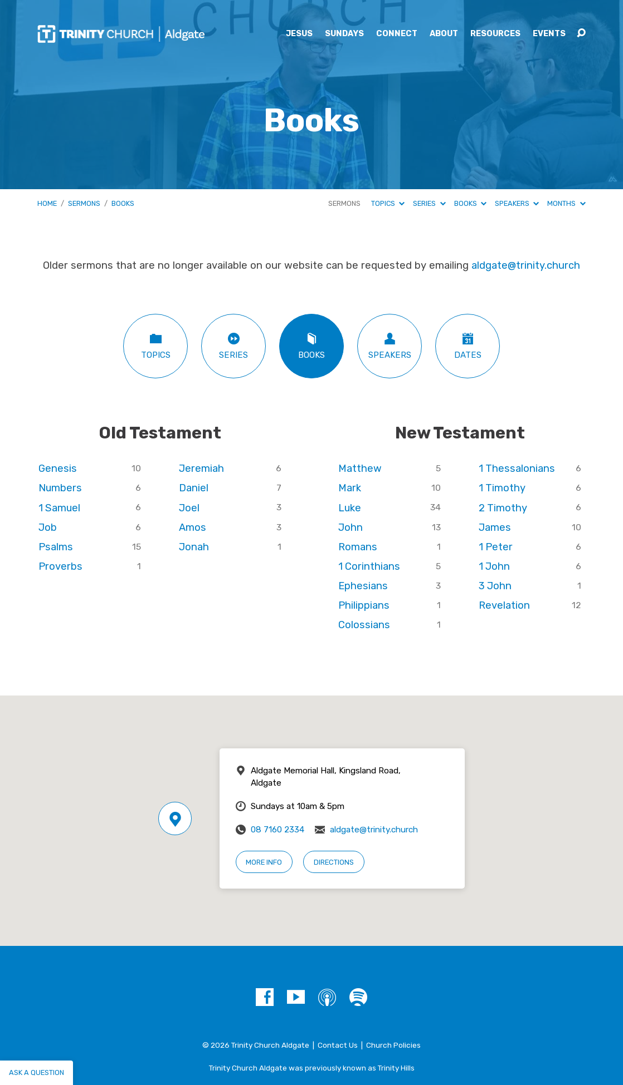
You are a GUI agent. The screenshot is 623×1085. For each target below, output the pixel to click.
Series (429, 203)
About (444, 34)
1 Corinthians (369, 566)
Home (47, 203)
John (350, 527)
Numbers (60, 488)
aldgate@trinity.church (525, 265)
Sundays (344, 34)
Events (549, 34)
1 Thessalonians (517, 468)
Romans (357, 547)
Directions (334, 862)
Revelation (504, 605)
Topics (388, 203)
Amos (192, 527)
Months (566, 203)
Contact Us (338, 1044)
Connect (396, 34)
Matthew (360, 468)
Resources (495, 34)
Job (47, 527)
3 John (495, 586)
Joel (189, 508)
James (495, 527)
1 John (494, 566)
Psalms (55, 547)
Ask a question (36, 1072)
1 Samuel (59, 508)
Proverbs (60, 566)
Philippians (364, 605)
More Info (264, 862)
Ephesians (363, 586)
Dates (467, 346)
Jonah (194, 547)
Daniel (193, 488)
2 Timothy (503, 508)
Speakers (517, 203)
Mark (349, 488)
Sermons (84, 203)
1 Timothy (502, 488)
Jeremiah (201, 468)
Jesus (299, 34)
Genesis (57, 468)
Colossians (364, 625)
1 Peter (496, 547)
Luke (349, 508)
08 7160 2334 (277, 830)
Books (122, 203)
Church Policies (393, 1044)
